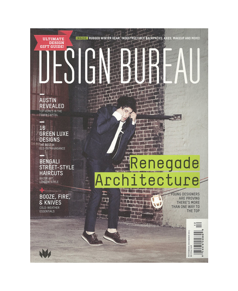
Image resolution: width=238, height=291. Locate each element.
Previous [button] (59, 145)
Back (227, 20)
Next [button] (178, 145)
